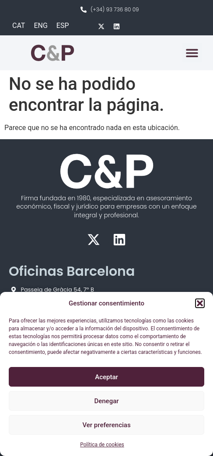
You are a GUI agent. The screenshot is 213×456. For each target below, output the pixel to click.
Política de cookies (102, 445)
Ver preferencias (106, 425)
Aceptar (106, 377)
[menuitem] (18, 26)
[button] (200, 303)
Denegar (106, 401)
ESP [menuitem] (62, 25)
